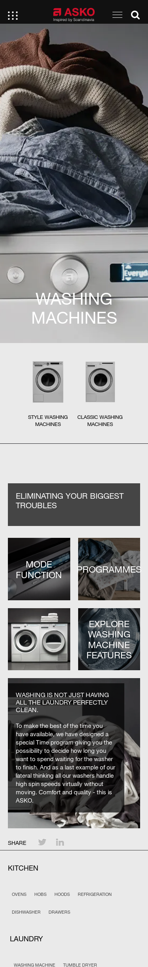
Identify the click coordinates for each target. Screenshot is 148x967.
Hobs (40, 894)
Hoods (62, 894)
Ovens (19, 894)
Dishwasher (26, 912)
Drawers (59, 912)
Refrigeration (95, 894)
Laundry (26, 938)
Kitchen (23, 867)
